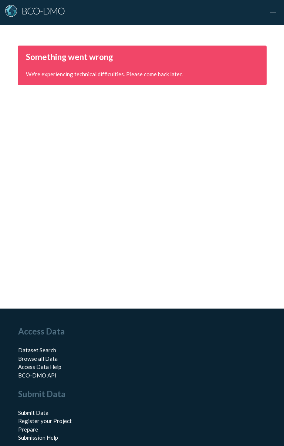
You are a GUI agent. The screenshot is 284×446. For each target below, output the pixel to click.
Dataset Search (37, 350)
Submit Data (33, 412)
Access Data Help (39, 366)
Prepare (28, 429)
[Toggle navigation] (273, 11)
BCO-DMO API (37, 375)
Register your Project (45, 420)
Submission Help (38, 437)
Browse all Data (38, 358)
